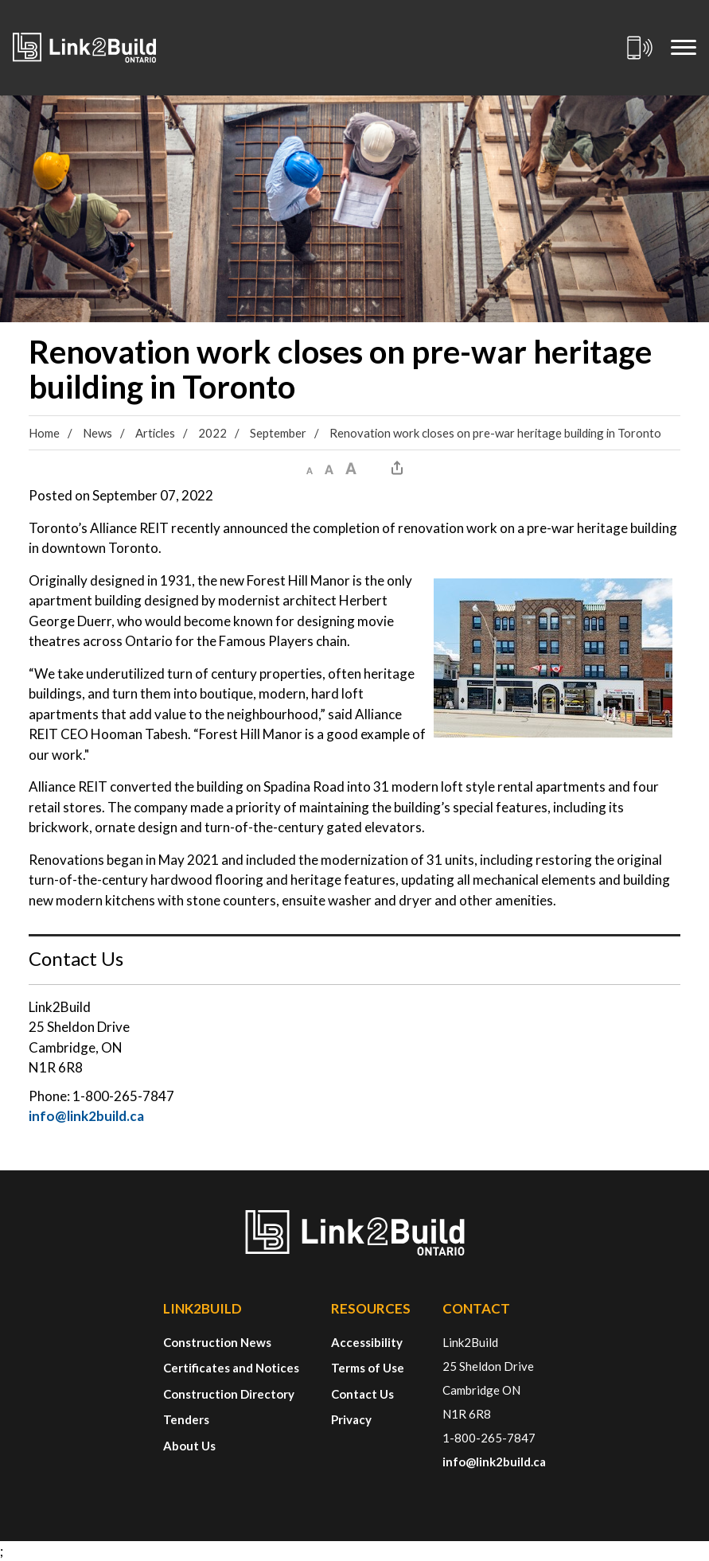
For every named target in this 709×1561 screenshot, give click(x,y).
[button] (309, 468)
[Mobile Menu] (683, 47)
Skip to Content (0, 0)
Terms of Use (367, 1368)
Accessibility (367, 1342)
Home (44, 433)
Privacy (351, 1419)
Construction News (217, 1342)
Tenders (186, 1419)
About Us (189, 1445)
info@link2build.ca (86, 1115)
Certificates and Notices (231, 1368)
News (97, 433)
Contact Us (362, 1394)
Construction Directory (228, 1394)
